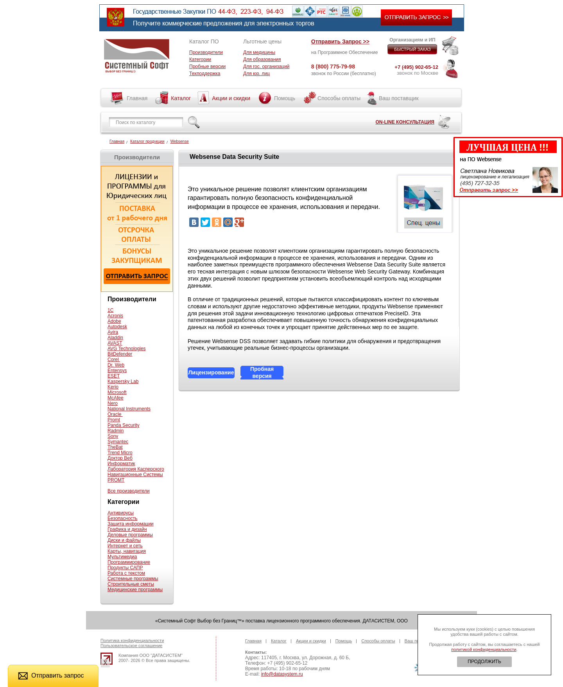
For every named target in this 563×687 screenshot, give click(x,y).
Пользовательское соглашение (131, 645)
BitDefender (120, 354)
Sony (113, 436)
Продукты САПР (125, 567)
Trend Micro (120, 452)
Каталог (181, 98)
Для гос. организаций (266, 66)
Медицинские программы (135, 589)
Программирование (129, 562)
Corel (114, 359)
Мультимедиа (122, 556)
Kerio (113, 387)
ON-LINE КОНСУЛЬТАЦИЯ (404, 122)
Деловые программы (130, 535)
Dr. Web (116, 365)
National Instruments (129, 409)
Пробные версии (207, 66)
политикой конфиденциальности (483, 649)
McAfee (116, 398)
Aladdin (115, 337)
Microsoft (117, 392)
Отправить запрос (51, 675)
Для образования (262, 59)
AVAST (115, 343)
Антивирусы (121, 513)
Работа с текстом (126, 573)
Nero (113, 403)
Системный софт (136, 56)
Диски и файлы (124, 540)
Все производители (129, 491)
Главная (137, 98)
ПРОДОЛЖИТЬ (484, 661)
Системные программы (133, 578)
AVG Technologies (127, 348)
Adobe (114, 321)
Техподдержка (205, 73)
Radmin (116, 430)
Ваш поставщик (399, 98)
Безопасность (123, 518)
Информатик (121, 463)
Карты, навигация (127, 551)
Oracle (115, 414)
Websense (179, 141)
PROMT (116, 480)
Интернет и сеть (125, 546)
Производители (206, 52)
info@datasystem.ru (282, 674)
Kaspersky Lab (123, 381)
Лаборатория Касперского (136, 469)
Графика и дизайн (127, 529)
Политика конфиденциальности (132, 640)
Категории (200, 59)
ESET (114, 376)
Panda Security (123, 425)
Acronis (115, 315)
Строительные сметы (131, 584)
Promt (114, 420)
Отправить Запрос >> (340, 41)
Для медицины (259, 52)
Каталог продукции (147, 141)
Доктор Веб (120, 458)
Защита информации (131, 524)
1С (110, 310)
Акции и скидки (231, 98)
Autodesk (117, 326)
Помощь (284, 98)
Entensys (117, 370)
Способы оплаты (338, 98)
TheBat (115, 447)
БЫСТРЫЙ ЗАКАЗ (412, 49)
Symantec (118, 441)
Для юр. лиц (256, 73)
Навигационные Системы (135, 474)
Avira (113, 332)
